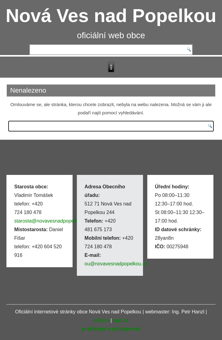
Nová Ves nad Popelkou (111, 15)
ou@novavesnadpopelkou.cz (116, 263)
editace (101, 320)
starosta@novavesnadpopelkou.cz (51, 221)
